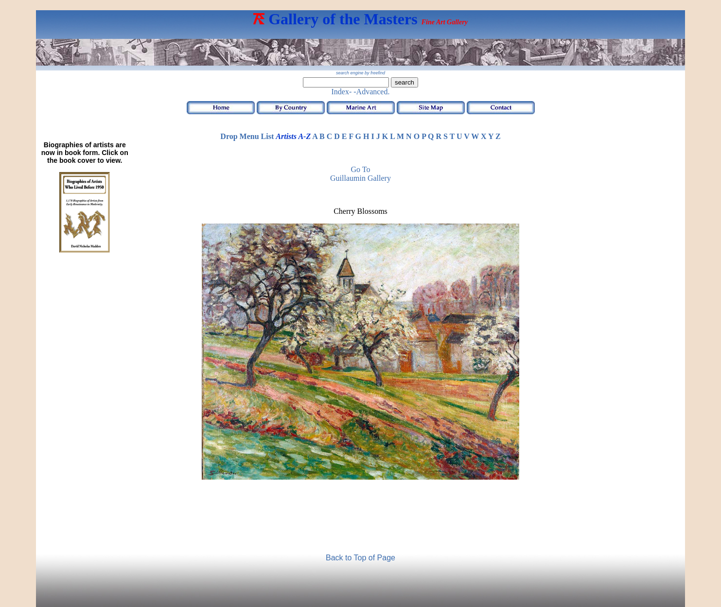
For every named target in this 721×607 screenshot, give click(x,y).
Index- (342, 91)
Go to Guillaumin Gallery (360, 173)
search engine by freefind (360, 72)
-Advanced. (371, 91)
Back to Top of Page (360, 558)
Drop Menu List (247, 136)
